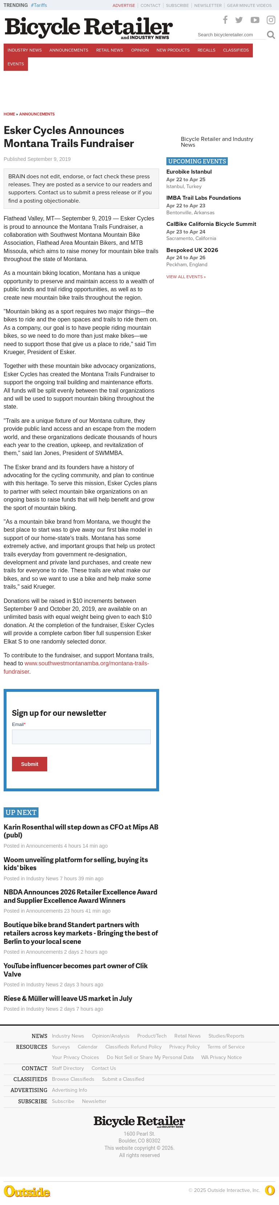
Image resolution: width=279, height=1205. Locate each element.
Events (16, 63)
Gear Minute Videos (249, 5)
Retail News (109, 50)
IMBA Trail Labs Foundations (203, 198)
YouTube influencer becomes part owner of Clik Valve (76, 970)
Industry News (25, 50)
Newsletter (208, 5)
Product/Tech (152, 1036)
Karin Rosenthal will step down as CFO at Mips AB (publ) (81, 831)
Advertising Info (69, 1090)
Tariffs (40, 5)
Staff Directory (68, 1068)
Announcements (68, 50)
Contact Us (104, 1068)
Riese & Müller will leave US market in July (68, 998)
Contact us (51, 192)
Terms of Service (226, 1047)
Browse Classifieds (73, 1079)
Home (9, 114)
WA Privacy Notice (221, 1057)
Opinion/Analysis (111, 1036)
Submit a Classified (123, 1079)
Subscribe (177, 5)
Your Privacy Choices (75, 1057)
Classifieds (236, 50)
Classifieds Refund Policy (133, 1047)
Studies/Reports (226, 1036)
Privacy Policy (184, 1047)
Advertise (124, 5)
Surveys (61, 1047)
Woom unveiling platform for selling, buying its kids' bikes (76, 864)
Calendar (88, 1047)
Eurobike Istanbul (189, 171)
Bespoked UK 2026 (192, 250)
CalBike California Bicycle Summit (211, 224)
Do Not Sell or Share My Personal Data (150, 1057)
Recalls (206, 50)
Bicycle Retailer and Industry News (217, 142)
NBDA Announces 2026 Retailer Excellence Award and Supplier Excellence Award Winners (80, 896)
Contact (151, 5)
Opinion (140, 50)
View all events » (186, 276)
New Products (173, 50)
